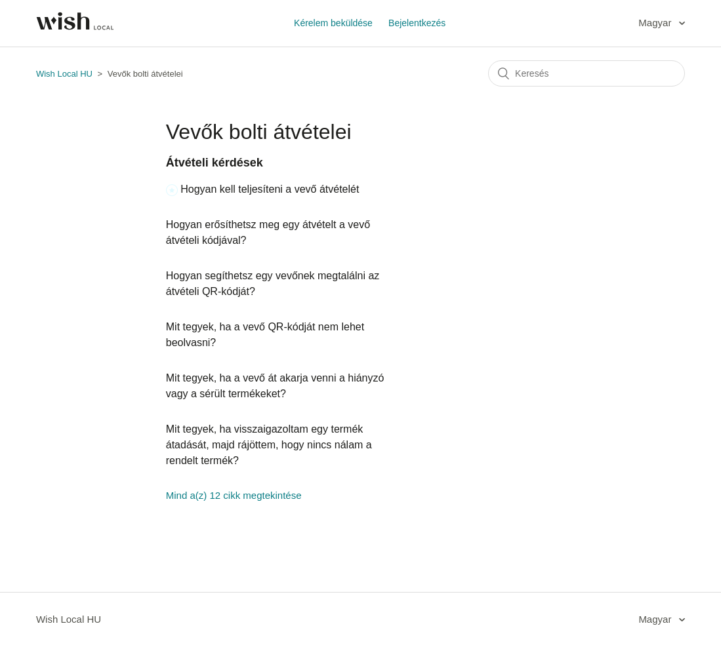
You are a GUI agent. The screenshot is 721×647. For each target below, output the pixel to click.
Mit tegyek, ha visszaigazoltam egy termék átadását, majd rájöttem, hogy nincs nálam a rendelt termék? (269, 444)
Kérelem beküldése (333, 23)
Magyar (656, 22)
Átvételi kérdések (214, 162)
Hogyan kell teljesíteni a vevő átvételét (269, 189)
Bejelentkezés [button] (416, 23)
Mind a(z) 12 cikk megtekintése (234, 495)
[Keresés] (586, 73)
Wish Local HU (64, 74)
